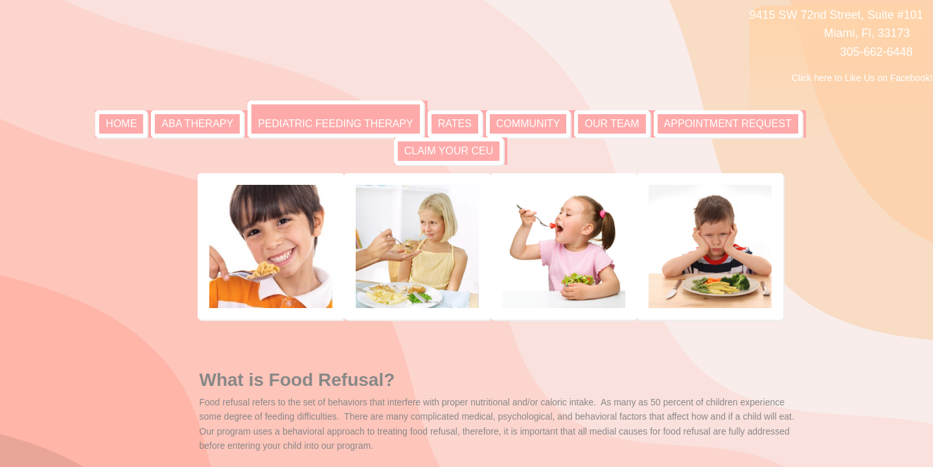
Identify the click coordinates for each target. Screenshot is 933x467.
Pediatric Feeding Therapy (335, 123)
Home (121, 123)
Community (528, 123)
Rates (455, 123)
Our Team (611, 123)
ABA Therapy (197, 123)
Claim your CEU (449, 150)
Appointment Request (728, 123)
